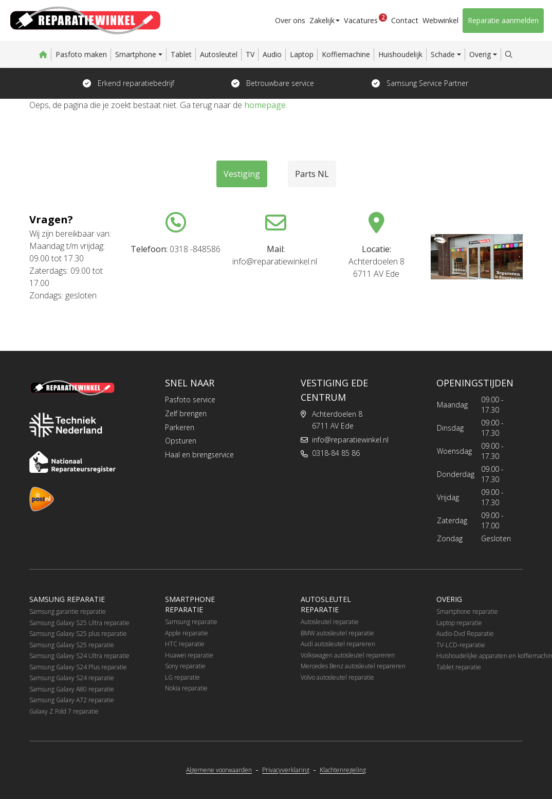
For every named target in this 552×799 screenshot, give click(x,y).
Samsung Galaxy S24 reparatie (71, 677)
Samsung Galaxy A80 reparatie (71, 689)
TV (250, 54)
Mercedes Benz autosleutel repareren (353, 666)
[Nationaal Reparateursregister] (72, 462)
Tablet (181, 54)
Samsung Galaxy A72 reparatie (71, 700)
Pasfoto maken (81, 54)
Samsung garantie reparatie (67, 611)
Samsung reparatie (191, 621)
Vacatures (367, 19)
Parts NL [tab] (312, 174)
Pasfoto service (190, 399)
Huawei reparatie (189, 655)
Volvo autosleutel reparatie (337, 677)
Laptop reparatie (459, 622)
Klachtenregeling (343, 770)
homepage (265, 105)
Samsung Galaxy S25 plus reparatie (78, 633)
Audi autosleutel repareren (338, 644)
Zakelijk (324, 20)
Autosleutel (218, 54)
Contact (406, 20)
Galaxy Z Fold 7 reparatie (64, 711)
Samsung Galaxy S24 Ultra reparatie (79, 655)
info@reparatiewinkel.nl (350, 440)
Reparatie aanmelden (503, 20)
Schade (443, 54)
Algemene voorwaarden (219, 770)
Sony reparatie (185, 666)
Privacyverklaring (285, 770)
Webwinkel (440, 20)
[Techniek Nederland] (65, 425)
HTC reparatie (185, 644)
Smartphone (135, 54)
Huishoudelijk (400, 54)
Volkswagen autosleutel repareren (348, 655)
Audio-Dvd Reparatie (465, 633)
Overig (480, 54)
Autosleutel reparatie (330, 621)
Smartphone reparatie (467, 611)
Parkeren (179, 427)
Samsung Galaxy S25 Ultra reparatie (79, 622)
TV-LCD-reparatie (460, 645)
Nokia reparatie (186, 688)
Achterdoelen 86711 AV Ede (337, 420)
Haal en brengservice (199, 454)
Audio (272, 54)
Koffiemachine (346, 54)
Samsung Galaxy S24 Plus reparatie (78, 667)
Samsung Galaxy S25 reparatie (71, 645)
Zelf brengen (186, 413)
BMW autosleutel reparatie (337, 633)
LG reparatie (182, 677)
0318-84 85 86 (336, 453)
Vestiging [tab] (242, 174)
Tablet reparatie (458, 667)
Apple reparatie (186, 633)
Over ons (293, 20)
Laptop (302, 54)
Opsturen (180, 441)
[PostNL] (41, 499)
